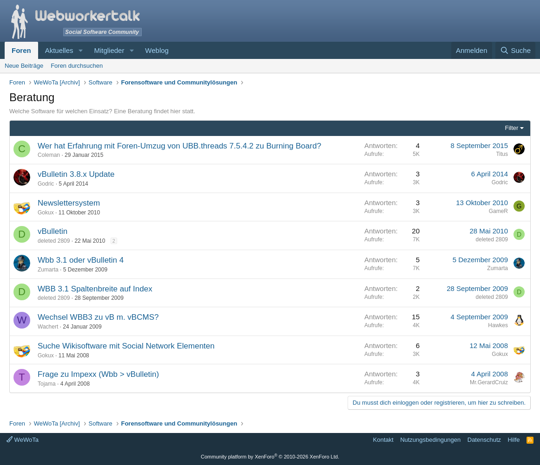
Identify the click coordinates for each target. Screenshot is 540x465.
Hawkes (498, 325)
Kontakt (383, 439)
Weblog (157, 50)
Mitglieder (109, 50)
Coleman (49, 155)
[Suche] (515, 50)
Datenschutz (484, 439)
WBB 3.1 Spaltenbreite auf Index (95, 288)
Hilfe (514, 439)
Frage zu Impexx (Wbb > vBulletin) (98, 374)
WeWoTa (23, 439)
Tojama (47, 384)
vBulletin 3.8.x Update (76, 174)
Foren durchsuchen (77, 65)
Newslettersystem (69, 203)
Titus (502, 154)
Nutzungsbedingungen (430, 439)
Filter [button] (512, 127)
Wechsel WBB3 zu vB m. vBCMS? (98, 317)
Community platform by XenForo (270, 456)
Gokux (46, 212)
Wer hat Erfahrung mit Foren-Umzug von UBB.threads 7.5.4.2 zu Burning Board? (179, 146)
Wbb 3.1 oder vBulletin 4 (81, 260)
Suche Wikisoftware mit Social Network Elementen (126, 346)
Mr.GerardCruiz (489, 382)
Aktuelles (59, 50)
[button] (80, 50)
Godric (46, 184)
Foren (21, 50)
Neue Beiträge (24, 65)
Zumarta (48, 269)
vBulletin (52, 231)
